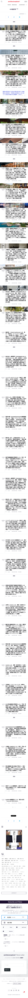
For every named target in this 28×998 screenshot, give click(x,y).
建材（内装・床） (13, 858)
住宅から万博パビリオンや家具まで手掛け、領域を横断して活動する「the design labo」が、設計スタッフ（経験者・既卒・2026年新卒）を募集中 (13, 93)
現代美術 (12, 864)
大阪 (24, 875)
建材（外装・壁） (8, 862)
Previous (22, 95)
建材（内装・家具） (5, 881)
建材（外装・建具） (17, 866)
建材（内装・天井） (15, 860)
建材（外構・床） (15, 871)
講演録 (24, 866)
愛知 (25, 881)
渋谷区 (3, 888)
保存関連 (20, 881)
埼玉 (16, 886)
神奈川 (12, 875)
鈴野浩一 (3, 886)
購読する (7, 969)
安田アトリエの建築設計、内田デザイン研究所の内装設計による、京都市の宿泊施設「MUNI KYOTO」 (16, 787)
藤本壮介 (19, 886)
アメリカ (13, 879)
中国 (6, 873)
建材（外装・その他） (6, 879)
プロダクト (22, 871)
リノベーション (16, 862)
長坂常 (6, 883)
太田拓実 (10, 883)
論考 (3, 873)
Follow (23, 922)
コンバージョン (15, 873)
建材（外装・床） (18, 877)
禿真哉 (8, 886)
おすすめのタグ (21, 13)
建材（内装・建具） (18, 875)
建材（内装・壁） (21, 858)
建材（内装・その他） (17, 883)
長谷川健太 (4, 877)
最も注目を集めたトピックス (7, 866)
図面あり (6, 858)
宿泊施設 (9, 877)
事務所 (3, 868)
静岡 (23, 886)
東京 (3, 860)
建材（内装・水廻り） (20, 879)
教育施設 (20, 873)
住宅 (3, 858)
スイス (16, 881)
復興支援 (12, 886)
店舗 (3, 862)
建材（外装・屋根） (5, 864)
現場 (24, 883)
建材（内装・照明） (20, 868)
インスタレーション (5, 875)
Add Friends (24, 927)
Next (24, 95)
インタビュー (22, 860)
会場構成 (12, 881)
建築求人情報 (7, 860)
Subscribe (11, 931)
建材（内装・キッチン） (6, 871)
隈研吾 (9, 873)
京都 (13, 877)
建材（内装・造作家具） (10, 868)
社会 (3, 883)
